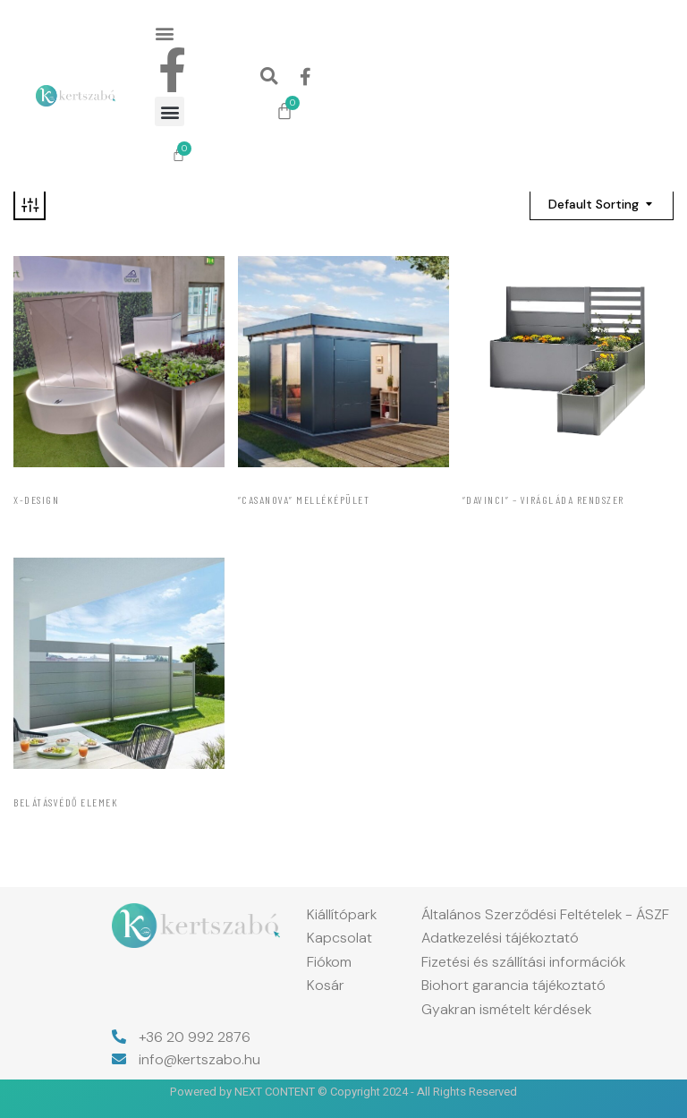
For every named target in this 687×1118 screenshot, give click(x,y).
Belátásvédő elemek (65, 802)
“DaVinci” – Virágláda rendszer (543, 499)
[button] (164, 32)
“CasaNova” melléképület (304, 499)
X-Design (36, 499)
